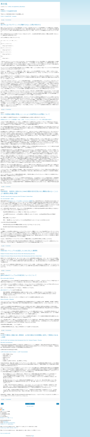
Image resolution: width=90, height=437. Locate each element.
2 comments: (8, 270)
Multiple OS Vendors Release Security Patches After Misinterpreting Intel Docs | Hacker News (21, 256)
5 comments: (8, 245)
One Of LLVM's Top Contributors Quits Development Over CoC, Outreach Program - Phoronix (21, 340)
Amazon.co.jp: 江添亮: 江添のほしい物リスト (9, 427)
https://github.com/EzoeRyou (9, 422)
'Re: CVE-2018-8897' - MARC (7, 198)
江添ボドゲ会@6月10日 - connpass (8, 16)
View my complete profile (5, 433)
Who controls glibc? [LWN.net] (7, 278)
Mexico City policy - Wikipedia (7, 299)
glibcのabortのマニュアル (6, 290)
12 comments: (8, 399)
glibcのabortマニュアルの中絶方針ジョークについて (19, 275)
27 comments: (8, 109)
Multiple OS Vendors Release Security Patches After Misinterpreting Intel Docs (18, 253)
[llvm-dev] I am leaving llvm (6, 342)
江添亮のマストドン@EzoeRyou (6, 424)
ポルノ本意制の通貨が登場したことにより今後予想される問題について (25, 114)
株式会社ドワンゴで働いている (6, 417)
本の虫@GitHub (15, 6)
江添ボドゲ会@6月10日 (9, 11)
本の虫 (4, 4)
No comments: (8, 19)
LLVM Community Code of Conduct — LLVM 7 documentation (14, 351)
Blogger (32, 435)
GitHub (9, 6)
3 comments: (8, 186)
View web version (30, 406)
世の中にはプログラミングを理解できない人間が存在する (21, 25)
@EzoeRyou (22, 6)
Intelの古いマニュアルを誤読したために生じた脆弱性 (20, 201)
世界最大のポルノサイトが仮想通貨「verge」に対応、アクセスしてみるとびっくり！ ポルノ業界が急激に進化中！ (26, 119)
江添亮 (3, 409)
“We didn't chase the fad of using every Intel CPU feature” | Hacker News (17, 196)
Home (30, 403)
